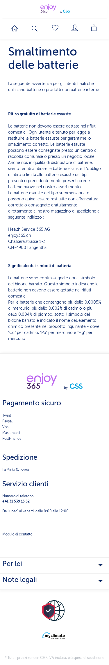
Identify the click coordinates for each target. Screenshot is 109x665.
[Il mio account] (74, 27)
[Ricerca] (35, 28)
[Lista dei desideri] (55, 27)
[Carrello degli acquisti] (94, 27)
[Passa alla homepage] (14, 28)
